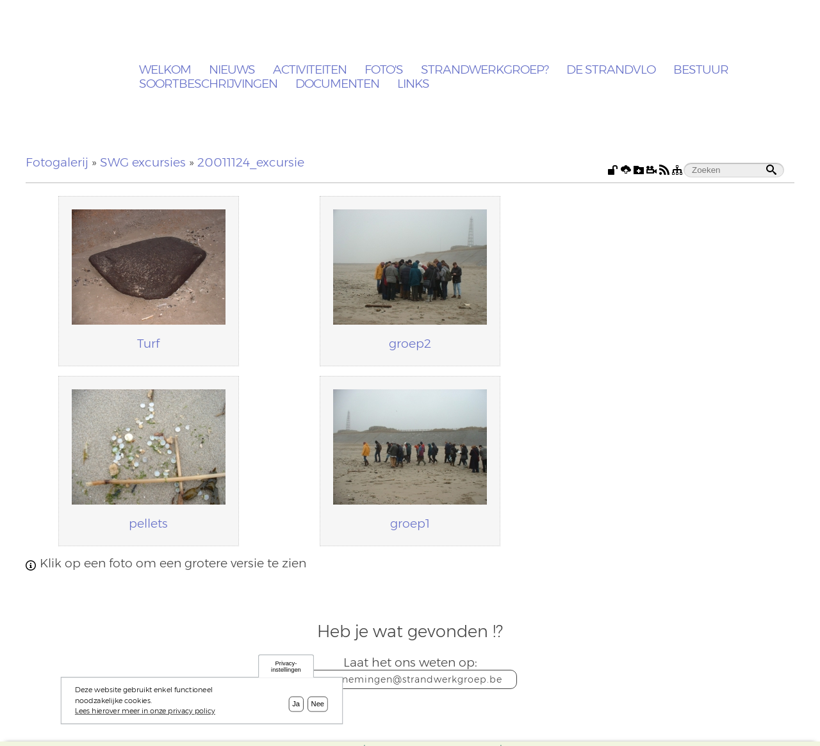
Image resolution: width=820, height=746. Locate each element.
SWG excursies (143, 162)
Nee (318, 707)
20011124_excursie (250, 162)
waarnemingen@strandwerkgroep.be (410, 679)
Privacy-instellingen (286, 669)
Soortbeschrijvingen (208, 84)
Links (413, 84)
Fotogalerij (57, 162)
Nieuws (232, 70)
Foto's (384, 70)
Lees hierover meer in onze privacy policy (145, 714)
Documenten (337, 84)
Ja (296, 707)
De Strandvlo (610, 70)
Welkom (165, 70)
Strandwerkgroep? (484, 70)
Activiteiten (310, 70)
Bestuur (700, 70)
